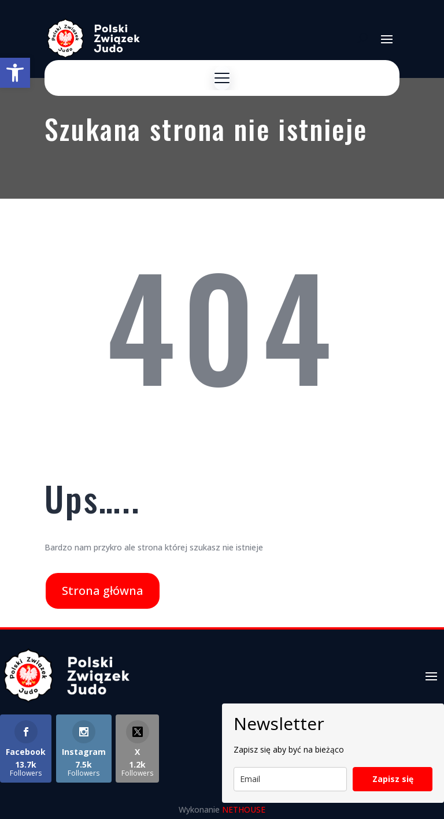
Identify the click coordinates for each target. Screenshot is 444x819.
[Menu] (222, 78)
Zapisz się (392, 778)
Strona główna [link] (102, 590)
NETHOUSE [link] (243, 809)
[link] (15, 73)
